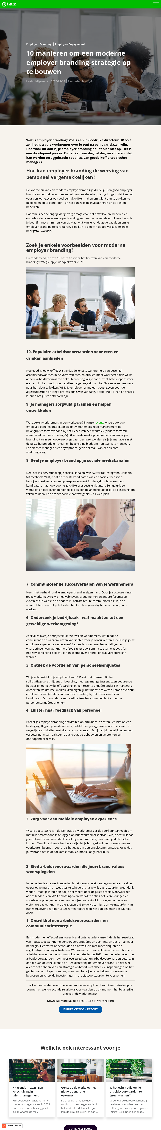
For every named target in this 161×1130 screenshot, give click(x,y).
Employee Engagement (70, 44)
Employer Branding (39, 44)
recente (99, 422)
